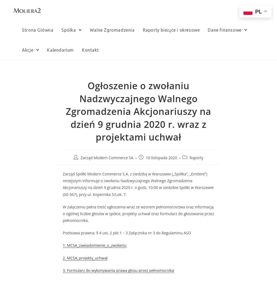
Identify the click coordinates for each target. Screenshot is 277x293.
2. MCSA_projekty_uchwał (85, 258)
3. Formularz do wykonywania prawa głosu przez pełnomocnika (118, 270)
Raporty (196, 157)
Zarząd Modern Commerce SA (107, 157)
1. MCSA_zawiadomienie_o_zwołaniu (95, 245)
